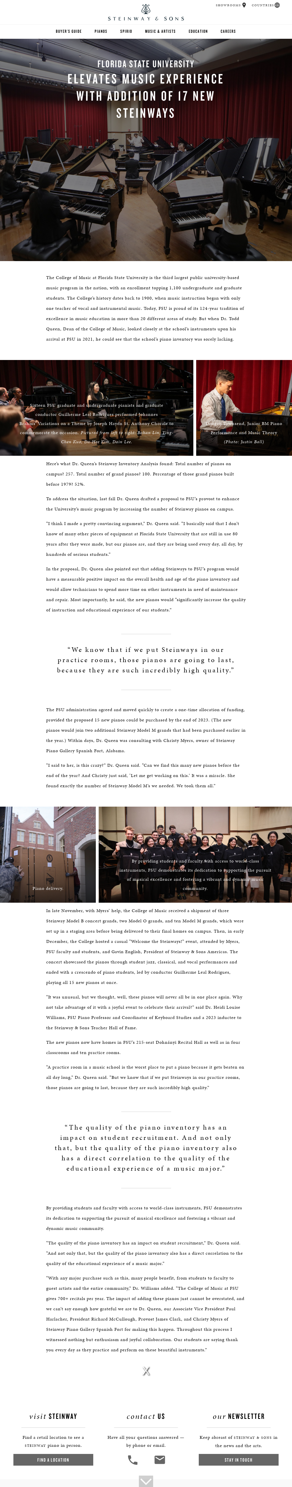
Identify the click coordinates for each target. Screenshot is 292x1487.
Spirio (126, 31)
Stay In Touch (239, 1460)
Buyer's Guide (69, 31)
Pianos (101, 31)
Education (198, 31)
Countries (263, 5)
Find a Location (53, 1460)
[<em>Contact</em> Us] (159, 1464)
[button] (244, 5)
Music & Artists (160, 31)
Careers (228, 31)
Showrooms (228, 5)
